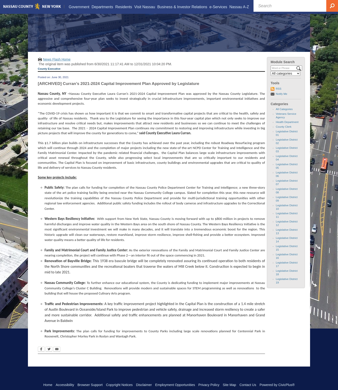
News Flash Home (57, 65)
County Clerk (284, 132)
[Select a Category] (285, 79)
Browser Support (90, 385)
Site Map (229, 385)
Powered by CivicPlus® (277, 385)
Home (47, 385)
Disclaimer (144, 385)
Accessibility (65, 385)
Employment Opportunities (175, 385)
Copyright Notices (119, 385)
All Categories (284, 115)
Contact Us (247, 385)
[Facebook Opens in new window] (41, 355)
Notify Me (281, 99)
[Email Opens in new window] (56, 355)
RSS (278, 94)
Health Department (287, 127)
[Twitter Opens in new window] (49, 355)
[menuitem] (79, 7)
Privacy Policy (208, 385)
